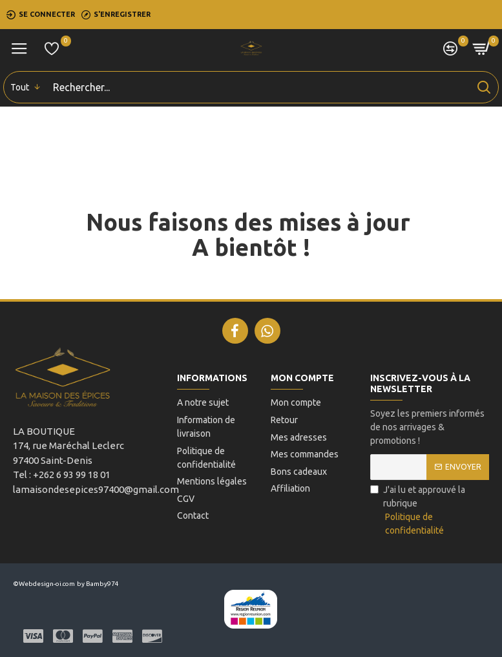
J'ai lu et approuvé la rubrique (429, 511)
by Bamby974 (98, 583)
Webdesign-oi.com (47, 583)
